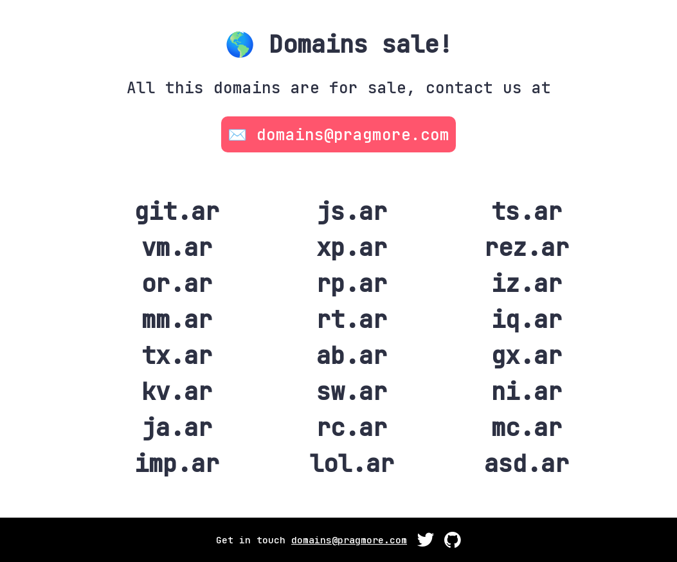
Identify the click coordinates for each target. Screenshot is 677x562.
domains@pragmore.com (349, 540)
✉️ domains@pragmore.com (338, 134)
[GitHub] (426, 543)
